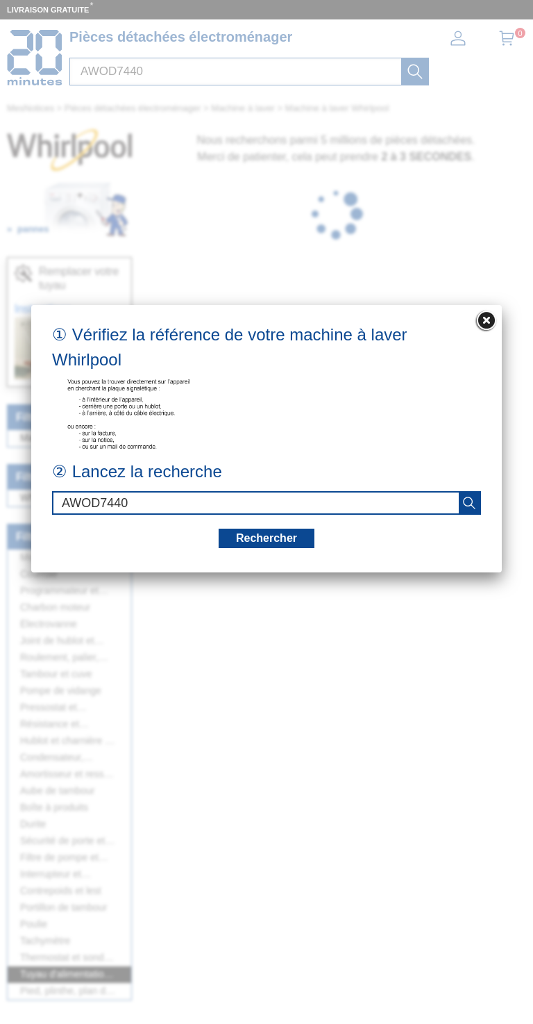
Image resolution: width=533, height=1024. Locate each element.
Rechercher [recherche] (266, 538)
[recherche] (469, 503)
